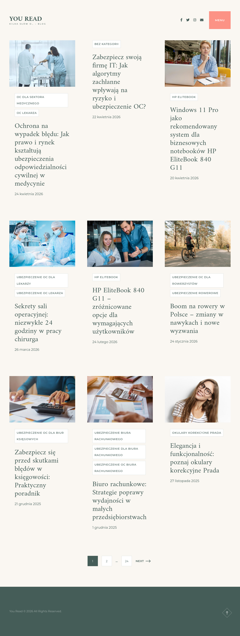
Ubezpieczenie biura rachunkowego (112, 436)
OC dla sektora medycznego (30, 100)
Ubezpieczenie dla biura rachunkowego (116, 452)
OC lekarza (27, 113)
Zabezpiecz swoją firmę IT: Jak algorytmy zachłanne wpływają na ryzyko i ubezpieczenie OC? (119, 82)
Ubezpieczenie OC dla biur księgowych (40, 436)
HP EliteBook (184, 97)
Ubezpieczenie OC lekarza (40, 293)
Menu (220, 20)
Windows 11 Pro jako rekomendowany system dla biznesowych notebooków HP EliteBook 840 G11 (194, 139)
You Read (25, 19)
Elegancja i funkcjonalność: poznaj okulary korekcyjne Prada (194, 458)
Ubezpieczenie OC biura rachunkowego (115, 468)
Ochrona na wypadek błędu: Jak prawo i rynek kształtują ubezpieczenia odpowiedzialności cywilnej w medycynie (42, 155)
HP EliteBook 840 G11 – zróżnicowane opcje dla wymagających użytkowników (118, 311)
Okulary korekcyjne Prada (196, 432)
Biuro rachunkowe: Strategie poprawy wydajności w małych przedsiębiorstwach (119, 501)
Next (143, 561)
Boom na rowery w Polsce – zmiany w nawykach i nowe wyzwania (197, 318)
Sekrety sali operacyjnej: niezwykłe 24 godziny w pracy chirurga (38, 323)
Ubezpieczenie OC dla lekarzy (36, 280)
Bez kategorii (106, 44)
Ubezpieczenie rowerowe (195, 293)
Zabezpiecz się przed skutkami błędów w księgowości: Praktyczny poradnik (36, 473)
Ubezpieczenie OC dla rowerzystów (191, 280)
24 (126, 561)
